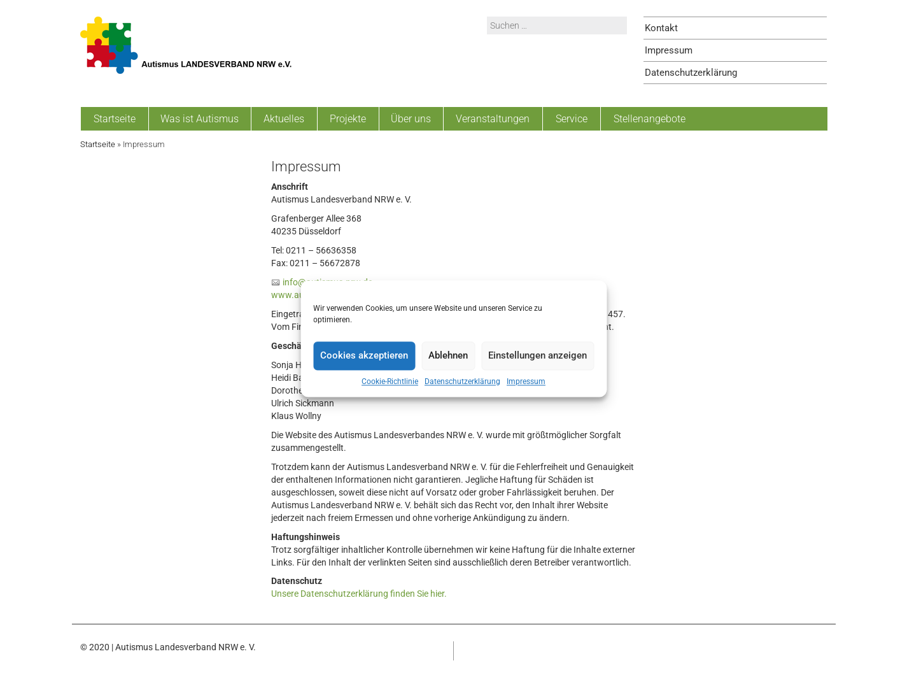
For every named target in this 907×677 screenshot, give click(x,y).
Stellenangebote (650, 119)
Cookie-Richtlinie (390, 381)
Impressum (526, 381)
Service (571, 119)
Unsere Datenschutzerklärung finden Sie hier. (359, 593)
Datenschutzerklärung (462, 381)
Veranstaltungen (493, 119)
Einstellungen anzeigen (537, 355)
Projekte (348, 119)
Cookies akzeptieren (364, 355)
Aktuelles (284, 119)
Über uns (411, 119)
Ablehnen (448, 355)
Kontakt (661, 28)
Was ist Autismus (199, 119)
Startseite (115, 119)
